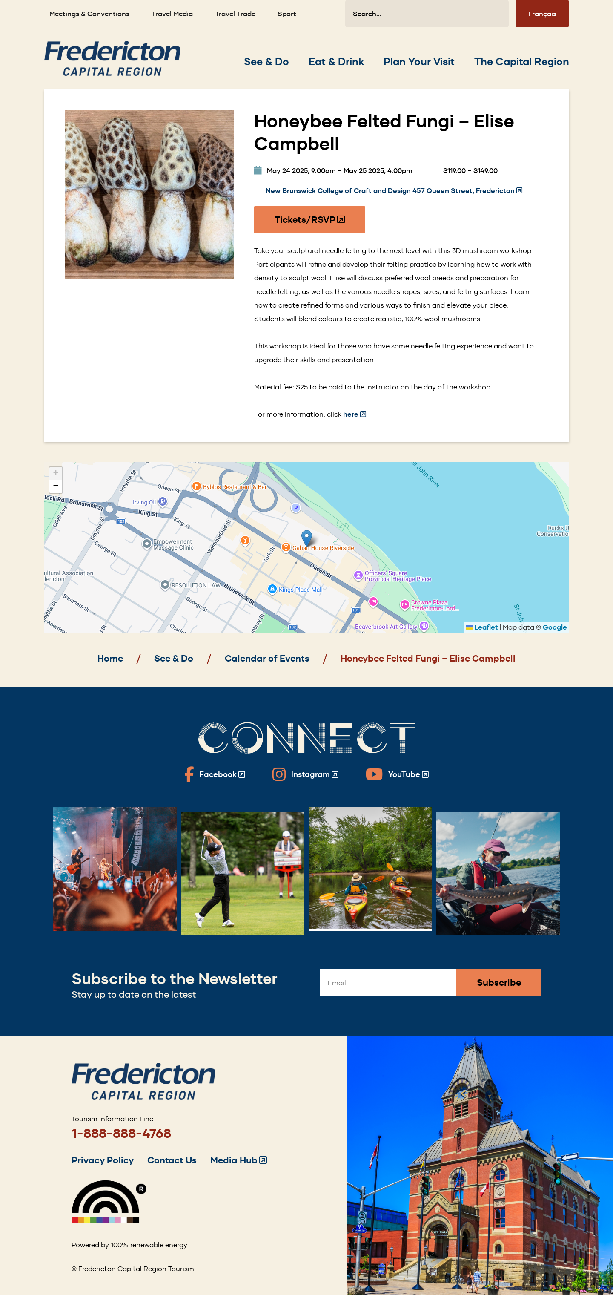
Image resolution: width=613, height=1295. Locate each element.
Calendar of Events (267, 658)
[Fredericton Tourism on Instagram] (305, 774)
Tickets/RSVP (310, 223)
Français (542, 13)
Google (555, 627)
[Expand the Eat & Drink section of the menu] (336, 62)
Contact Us (172, 1160)
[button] (306, 538)
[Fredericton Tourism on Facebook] (214, 774)
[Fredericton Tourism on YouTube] (397, 774)
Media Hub (238, 1160)
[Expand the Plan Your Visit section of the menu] (419, 62)
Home (110, 658)
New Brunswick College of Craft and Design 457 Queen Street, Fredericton (394, 191)
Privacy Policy (103, 1160)
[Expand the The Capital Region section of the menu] (522, 62)
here (354, 414)
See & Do (173, 658)
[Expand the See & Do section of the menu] (266, 62)
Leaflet (482, 627)
